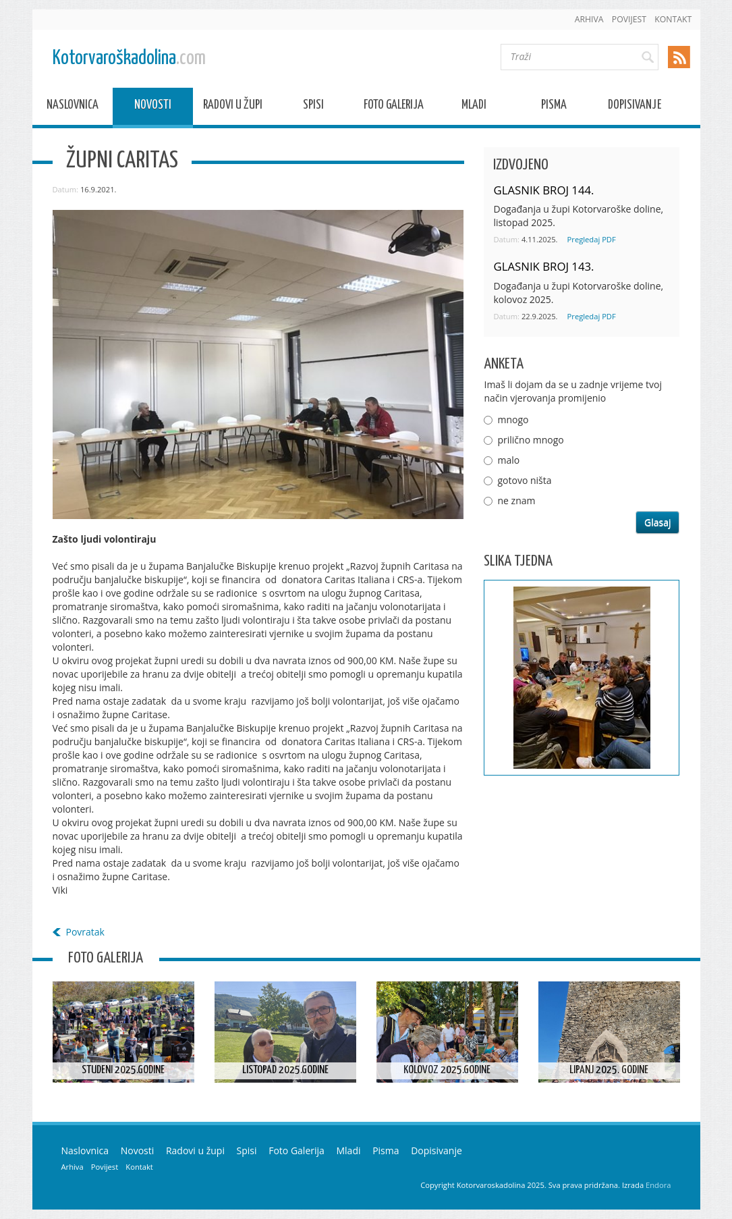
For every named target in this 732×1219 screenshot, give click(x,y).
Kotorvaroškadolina (129, 58)
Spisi (313, 107)
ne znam (516, 500)
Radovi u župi (232, 107)
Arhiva (589, 19)
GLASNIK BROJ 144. (543, 190)
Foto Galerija (394, 107)
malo (508, 460)
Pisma (554, 107)
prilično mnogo (530, 439)
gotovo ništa (524, 480)
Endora (658, 1185)
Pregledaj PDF (591, 239)
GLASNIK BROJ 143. (543, 266)
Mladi (473, 107)
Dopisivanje (634, 107)
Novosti (152, 107)
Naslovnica (72, 107)
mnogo (512, 419)
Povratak (85, 931)
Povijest (629, 19)
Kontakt (673, 19)
